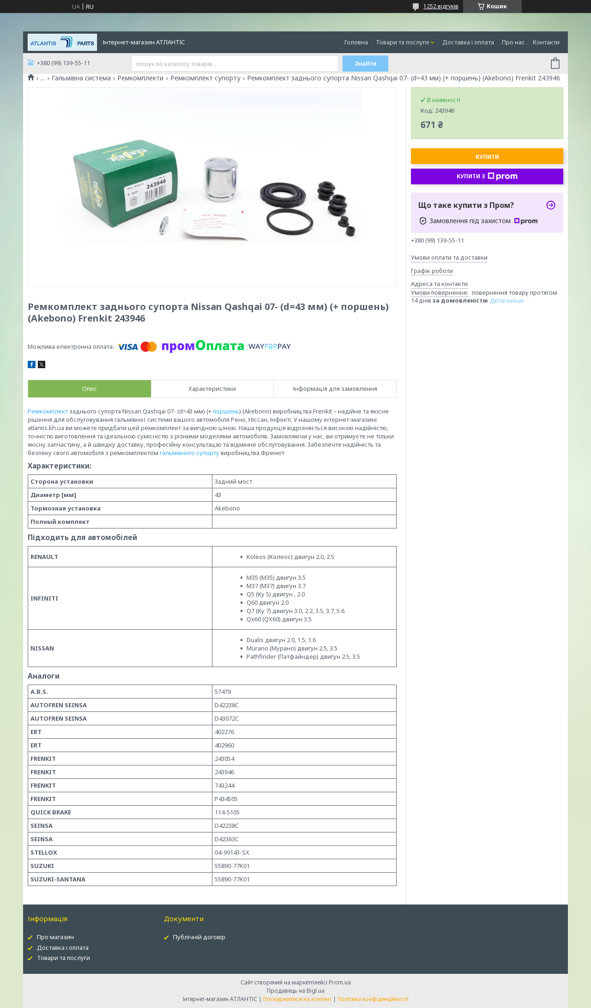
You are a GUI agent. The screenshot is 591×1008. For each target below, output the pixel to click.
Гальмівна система (81, 78)
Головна (356, 42)
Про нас (513, 42)
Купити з (487, 176)
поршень (226, 411)
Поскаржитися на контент (297, 999)
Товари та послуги (402, 42)
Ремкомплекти (140, 78)
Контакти (546, 42)
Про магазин (55, 937)
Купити (487, 157)
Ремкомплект (48, 411)
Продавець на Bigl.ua (296, 991)
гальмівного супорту (189, 453)
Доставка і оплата (468, 42)
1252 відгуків (440, 6)
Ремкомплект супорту (205, 78)
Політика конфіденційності (373, 999)
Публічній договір (199, 937)
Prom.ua (340, 982)
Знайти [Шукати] (365, 63)
